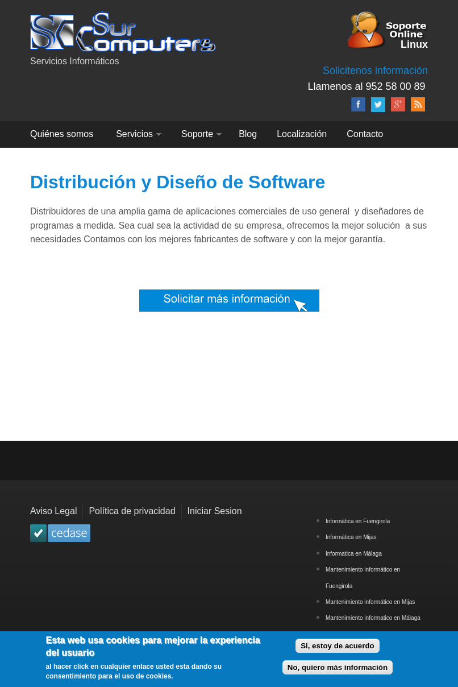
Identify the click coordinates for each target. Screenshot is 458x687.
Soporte (197, 134)
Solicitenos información (375, 70)
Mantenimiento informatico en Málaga (373, 618)
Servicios (134, 134)
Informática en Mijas (351, 537)
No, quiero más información (338, 671)
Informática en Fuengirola (358, 521)
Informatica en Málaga (354, 554)
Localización (302, 134)
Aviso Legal (53, 511)
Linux (414, 43)
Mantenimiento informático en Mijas (370, 602)
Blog (248, 134)
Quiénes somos (61, 134)
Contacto (365, 134)
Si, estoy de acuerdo (337, 648)
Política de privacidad (132, 511)
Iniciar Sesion (215, 511)
